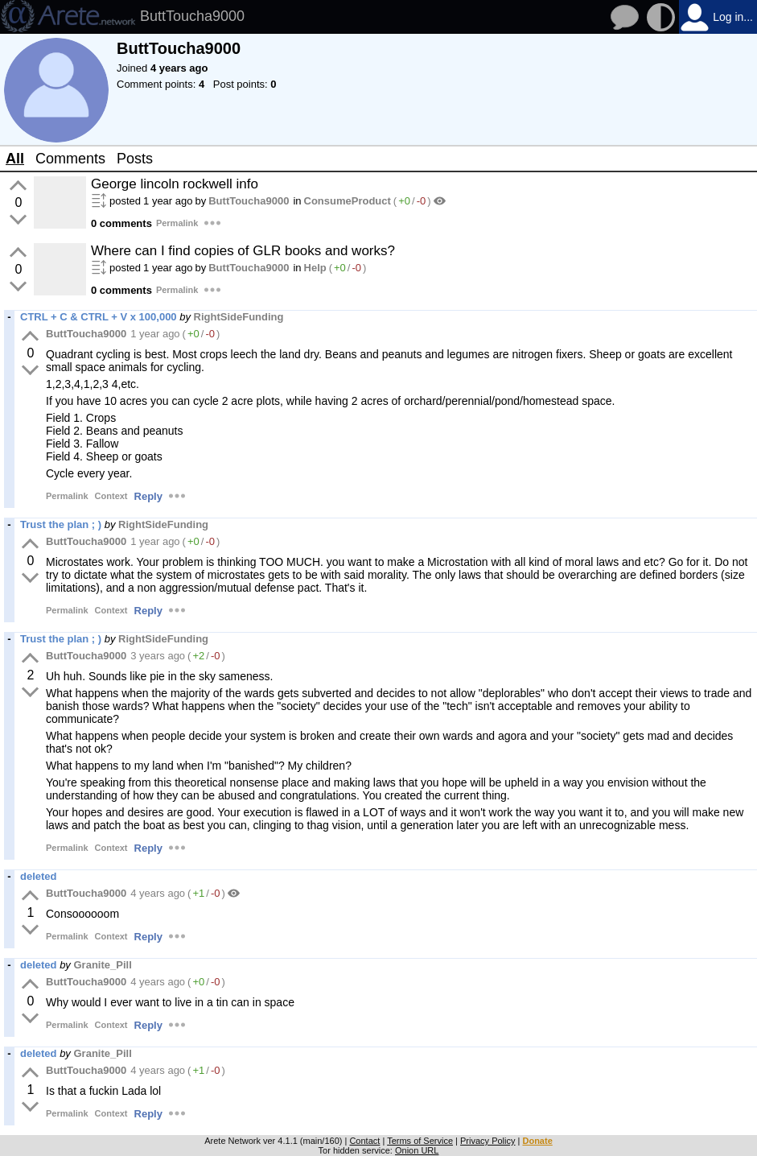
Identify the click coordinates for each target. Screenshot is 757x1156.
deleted (38, 876)
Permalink (177, 223)
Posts (135, 159)
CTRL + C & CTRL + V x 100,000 (98, 317)
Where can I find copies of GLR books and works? (243, 250)
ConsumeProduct (347, 201)
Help (315, 268)
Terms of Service (420, 1141)
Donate (537, 1141)
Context (111, 496)
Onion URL (416, 1150)
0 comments (121, 223)
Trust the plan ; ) (60, 524)
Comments (70, 159)
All (15, 159)
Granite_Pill (103, 965)
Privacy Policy (487, 1141)
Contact (364, 1141)
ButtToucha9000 (248, 201)
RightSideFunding (239, 317)
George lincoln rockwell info (174, 184)
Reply (148, 496)
